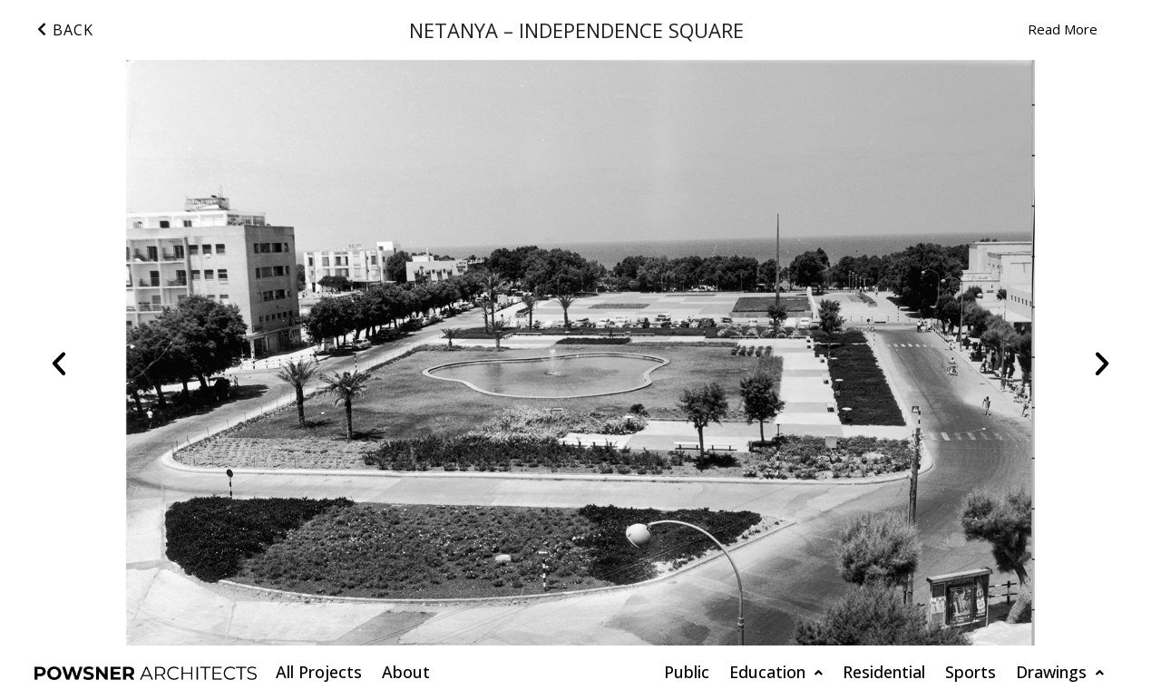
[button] (59, 363)
